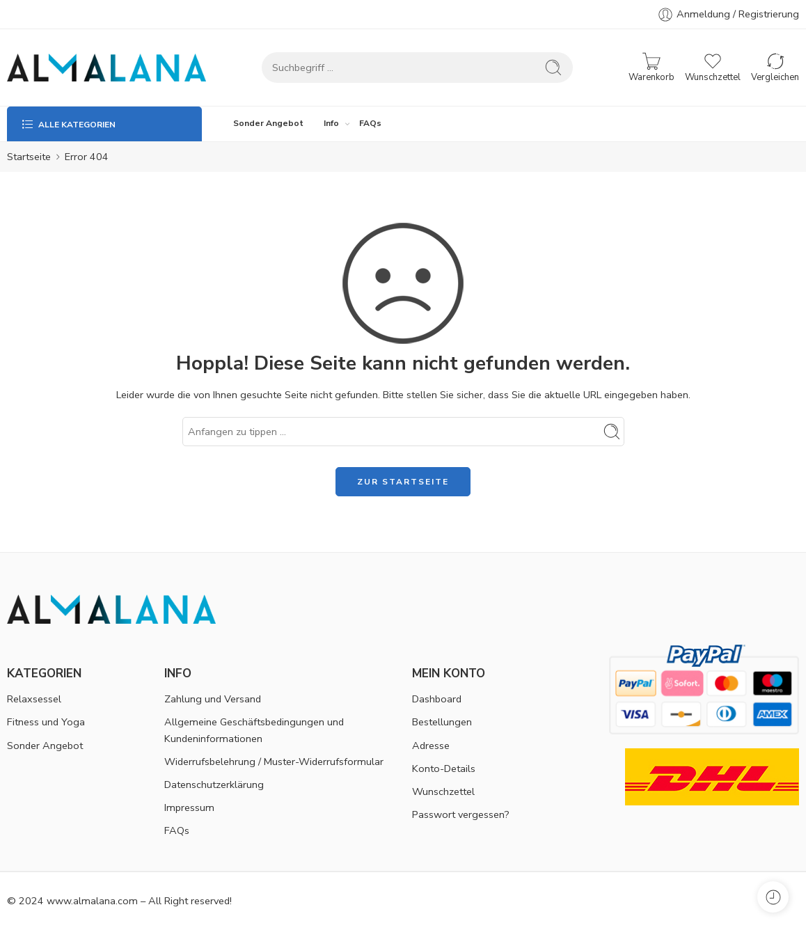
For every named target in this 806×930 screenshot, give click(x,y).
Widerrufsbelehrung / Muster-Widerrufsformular (274, 762)
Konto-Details (443, 768)
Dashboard (436, 699)
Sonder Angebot (268, 123)
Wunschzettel (443, 791)
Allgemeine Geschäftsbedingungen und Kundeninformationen (254, 730)
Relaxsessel (34, 699)
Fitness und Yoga (46, 722)
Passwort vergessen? (460, 814)
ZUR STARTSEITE (403, 481)
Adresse (431, 745)
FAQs (370, 123)
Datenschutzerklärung (214, 784)
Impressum (189, 807)
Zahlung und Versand (212, 699)
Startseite (29, 157)
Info (331, 123)
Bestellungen (442, 722)
